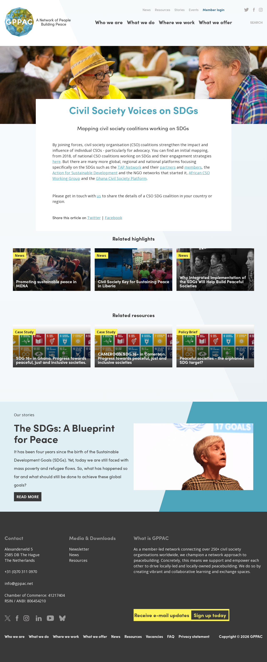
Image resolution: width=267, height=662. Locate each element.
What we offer (215, 22)
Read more (27, 496)
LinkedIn (39, 618)
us (99, 195)
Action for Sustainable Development (85, 172)
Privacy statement (194, 636)
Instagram (261, 10)
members (193, 167)
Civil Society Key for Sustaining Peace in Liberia (133, 283)
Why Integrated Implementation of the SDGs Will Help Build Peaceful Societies (213, 281)
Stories (179, 9)
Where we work (177, 22)
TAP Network (129, 167)
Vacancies (154, 636)
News (147, 9)
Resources (162, 9)
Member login (213, 9)
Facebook (254, 10)
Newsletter (79, 549)
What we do (141, 22)
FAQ (170, 636)
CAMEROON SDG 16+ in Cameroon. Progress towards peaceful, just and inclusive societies (132, 358)
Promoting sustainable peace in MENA (46, 283)
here (56, 161)
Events (194, 9)
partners (168, 167)
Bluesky (62, 618)
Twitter (246, 10)
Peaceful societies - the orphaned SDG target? (212, 360)
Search (256, 22)
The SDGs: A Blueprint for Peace (64, 433)
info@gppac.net (19, 583)
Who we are (109, 22)
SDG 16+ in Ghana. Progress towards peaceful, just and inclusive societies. (51, 360)
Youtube (50, 618)
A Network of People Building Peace (38, 22)
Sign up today (210, 615)
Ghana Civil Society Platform (121, 178)
